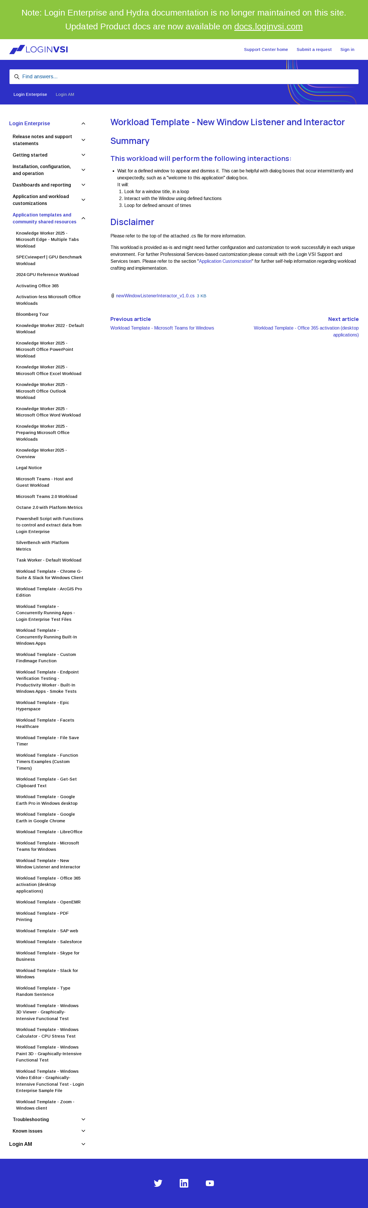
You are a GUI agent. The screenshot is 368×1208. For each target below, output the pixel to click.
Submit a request (314, 49)
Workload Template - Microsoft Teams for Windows (162, 328)
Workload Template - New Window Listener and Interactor (48, 864)
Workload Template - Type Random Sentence (43, 991)
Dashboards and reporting (42, 184)
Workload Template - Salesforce (49, 941)
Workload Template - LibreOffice (49, 831)
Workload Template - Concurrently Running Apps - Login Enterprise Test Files (45, 613)
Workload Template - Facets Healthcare (45, 723)
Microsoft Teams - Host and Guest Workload (44, 482)
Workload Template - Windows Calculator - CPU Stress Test (47, 1032)
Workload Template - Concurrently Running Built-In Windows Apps (46, 637)
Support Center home (266, 49)
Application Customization (225, 261)
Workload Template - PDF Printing (42, 916)
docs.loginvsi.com (268, 26)
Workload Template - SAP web (47, 930)
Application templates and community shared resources (44, 218)
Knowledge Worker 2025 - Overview (41, 453)
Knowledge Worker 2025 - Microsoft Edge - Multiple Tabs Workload (47, 239)
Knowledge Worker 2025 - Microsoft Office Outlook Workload (42, 391)
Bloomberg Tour (32, 314)
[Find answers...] (184, 76)
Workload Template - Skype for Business (47, 956)
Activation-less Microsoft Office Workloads (48, 300)
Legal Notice (29, 467)
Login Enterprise (30, 94)
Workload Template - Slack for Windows (47, 973)
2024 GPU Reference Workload (47, 274)
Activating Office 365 (37, 285)
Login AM (65, 94)
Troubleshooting (31, 1119)
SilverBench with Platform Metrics (42, 545)
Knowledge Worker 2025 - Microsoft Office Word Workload (48, 412)
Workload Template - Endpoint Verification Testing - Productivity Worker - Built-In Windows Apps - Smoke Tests (47, 681)
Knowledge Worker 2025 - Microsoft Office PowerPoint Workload (44, 349)
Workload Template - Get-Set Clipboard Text (46, 782)
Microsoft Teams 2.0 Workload (46, 496)
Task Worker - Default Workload (48, 560)
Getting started (30, 155)
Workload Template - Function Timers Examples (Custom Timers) (47, 762)
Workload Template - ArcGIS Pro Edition (49, 592)
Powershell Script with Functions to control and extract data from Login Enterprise (49, 525)
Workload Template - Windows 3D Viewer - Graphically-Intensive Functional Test (47, 1012)
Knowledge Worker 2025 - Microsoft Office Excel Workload (48, 370)
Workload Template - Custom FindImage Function (46, 657)
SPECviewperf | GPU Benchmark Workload (49, 260)
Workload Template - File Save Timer (47, 741)
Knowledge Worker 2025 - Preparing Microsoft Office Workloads (43, 433)
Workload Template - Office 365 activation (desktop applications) (48, 884)
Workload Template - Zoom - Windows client (45, 1105)
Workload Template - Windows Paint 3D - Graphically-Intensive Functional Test (49, 1053)
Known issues (28, 1131)
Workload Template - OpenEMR (48, 901)
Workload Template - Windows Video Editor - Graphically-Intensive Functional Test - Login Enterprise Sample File (50, 1081)
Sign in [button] (347, 49)
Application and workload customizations (41, 200)
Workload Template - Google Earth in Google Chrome (45, 817)
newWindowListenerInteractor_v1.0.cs (155, 295)
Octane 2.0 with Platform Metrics (49, 507)
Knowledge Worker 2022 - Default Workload (50, 328)
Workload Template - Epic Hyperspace (42, 706)
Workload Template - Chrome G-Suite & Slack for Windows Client (49, 574)
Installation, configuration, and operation (42, 170)
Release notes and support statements (42, 140)
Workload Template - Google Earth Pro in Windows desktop (47, 800)
